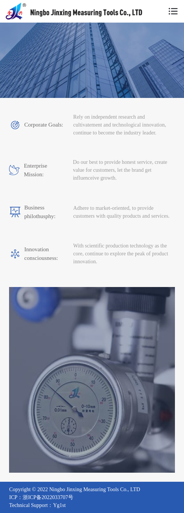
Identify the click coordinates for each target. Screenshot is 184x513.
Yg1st (59, 505)
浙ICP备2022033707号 (48, 497)
